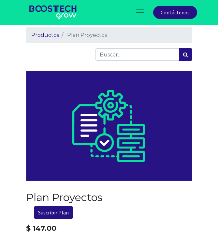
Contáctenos (175, 12)
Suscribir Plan (53, 212)
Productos (45, 35)
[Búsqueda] (185, 54)
